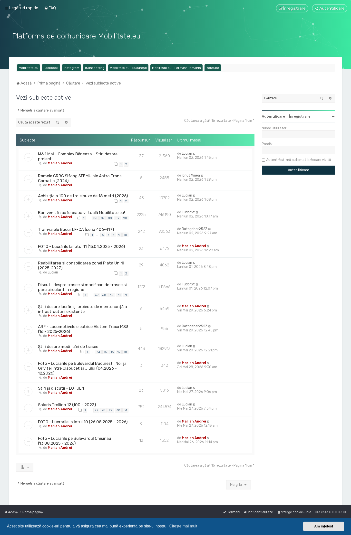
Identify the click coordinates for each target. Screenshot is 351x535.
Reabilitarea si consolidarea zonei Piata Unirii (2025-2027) (81, 265)
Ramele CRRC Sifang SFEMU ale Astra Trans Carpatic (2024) (80, 177)
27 (96, 409)
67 (96, 294)
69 (112, 294)
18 (125, 351)
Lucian (187, 153)
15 (105, 351)
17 (118, 351)
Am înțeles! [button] (323, 526)
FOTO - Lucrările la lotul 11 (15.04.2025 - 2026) (81, 245)
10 (125, 234)
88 (110, 217)
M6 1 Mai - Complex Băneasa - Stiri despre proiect (77, 156)
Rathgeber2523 (194, 228)
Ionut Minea (191, 175)
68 (104, 294)
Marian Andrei (60, 163)
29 (111, 409)
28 (103, 409)
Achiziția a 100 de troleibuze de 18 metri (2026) (83, 195)
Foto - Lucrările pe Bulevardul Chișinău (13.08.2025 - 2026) (74, 440)
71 (125, 294)
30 (118, 409)
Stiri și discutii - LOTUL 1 (61, 387)
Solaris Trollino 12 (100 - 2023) (67, 404)
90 (125, 217)
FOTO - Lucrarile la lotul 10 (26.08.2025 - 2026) (83, 421)
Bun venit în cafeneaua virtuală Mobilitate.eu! (81, 211)
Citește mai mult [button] (183, 526)
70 (119, 294)
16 (112, 351)
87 (102, 217)
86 (95, 217)
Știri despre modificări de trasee (68, 345)
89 (117, 217)
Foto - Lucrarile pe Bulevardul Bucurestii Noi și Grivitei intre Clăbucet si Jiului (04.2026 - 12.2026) (82, 367)
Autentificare (273, 116)
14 (98, 351)
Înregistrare (299, 116)
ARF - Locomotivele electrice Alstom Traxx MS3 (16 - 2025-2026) (83, 328)
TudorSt (188, 211)
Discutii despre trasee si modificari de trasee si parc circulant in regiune (82, 286)
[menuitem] (50, 7)
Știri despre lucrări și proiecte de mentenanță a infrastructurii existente (82, 308)
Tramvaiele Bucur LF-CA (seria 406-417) (76, 228)
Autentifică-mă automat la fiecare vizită (298, 159)
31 (125, 409)
